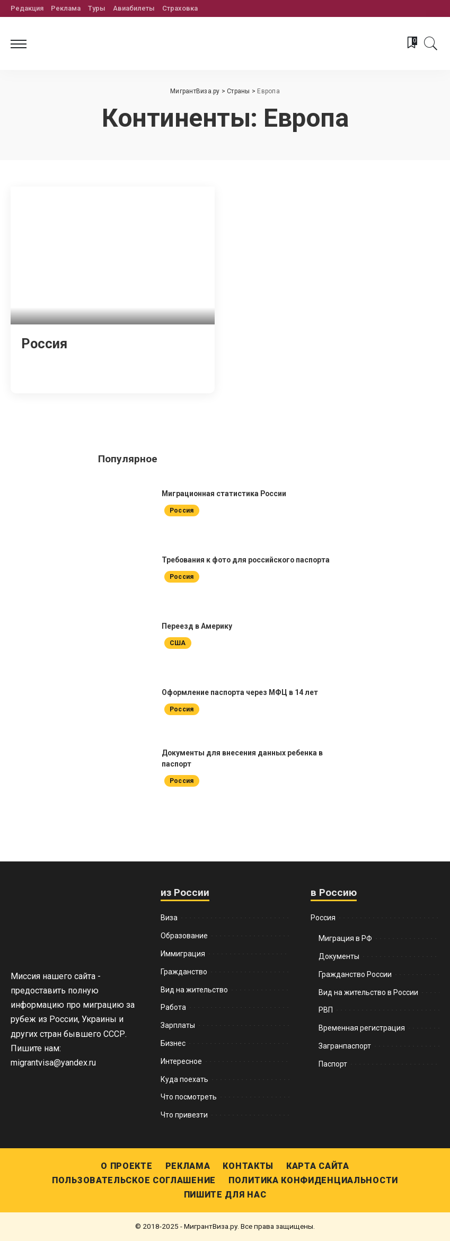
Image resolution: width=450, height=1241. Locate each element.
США (178, 643)
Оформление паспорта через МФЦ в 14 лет (241, 692)
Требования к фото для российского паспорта (247, 560)
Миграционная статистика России (225, 493)
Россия (44, 343)
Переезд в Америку (197, 626)
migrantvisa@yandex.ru (53, 1063)
